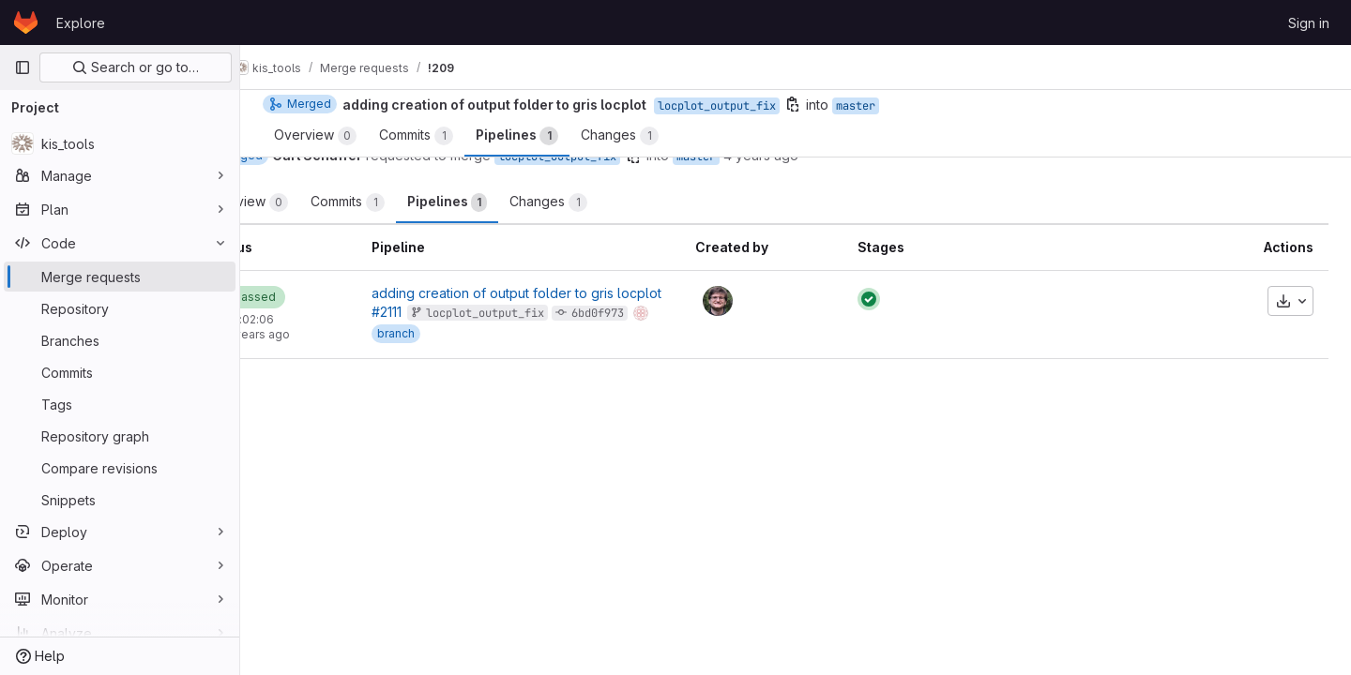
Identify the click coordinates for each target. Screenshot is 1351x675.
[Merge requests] (119, 277)
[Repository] (119, 308)
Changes (617, 202)
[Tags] (119, 404)
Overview (315, 202)
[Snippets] (119, 500)
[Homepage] (25, 23)
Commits (416, 202)
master (764, 156)
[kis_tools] (119, 143)
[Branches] (119, 340)
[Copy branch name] (702, 155)
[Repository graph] (119, 436)
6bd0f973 (656, 313)
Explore (80, 23)
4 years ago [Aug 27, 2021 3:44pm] (829, 155)
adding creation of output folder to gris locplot (575, 293)
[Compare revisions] (119, 468)
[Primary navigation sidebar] (23, 67)
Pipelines (515, 202)
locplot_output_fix (626, 156)
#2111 (445, 312)
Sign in (1308, 23)
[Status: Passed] (316, 297)
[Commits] (119, 372)
